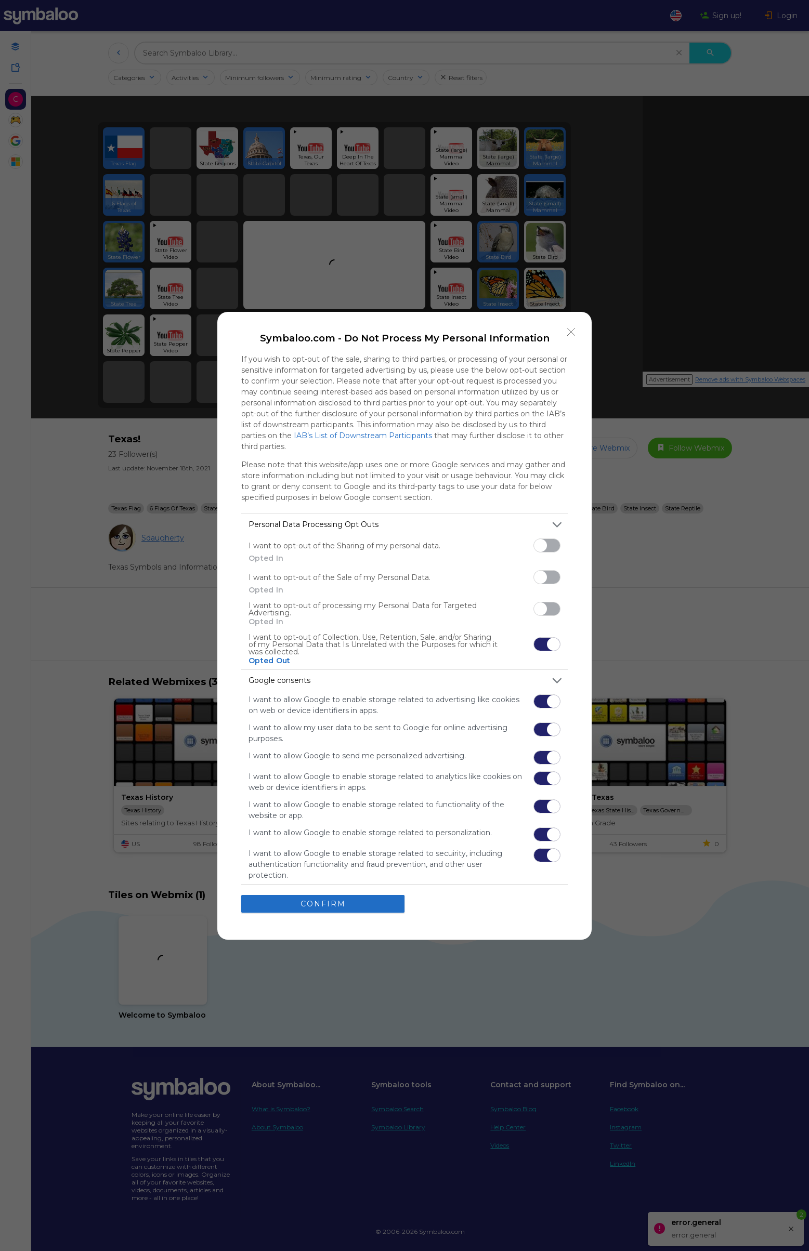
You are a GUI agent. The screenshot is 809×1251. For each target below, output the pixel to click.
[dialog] (404, 626)
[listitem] (404, 524)
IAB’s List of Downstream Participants (363, 435)
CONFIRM (323, 903)
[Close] (571, 332)
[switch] (546, 545)
